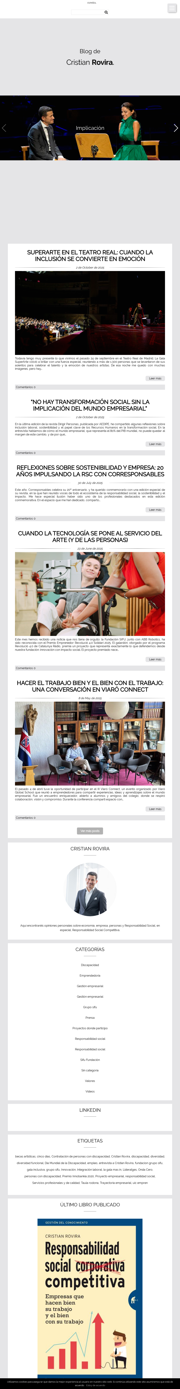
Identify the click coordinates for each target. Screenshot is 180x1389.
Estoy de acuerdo (95, 1385)
